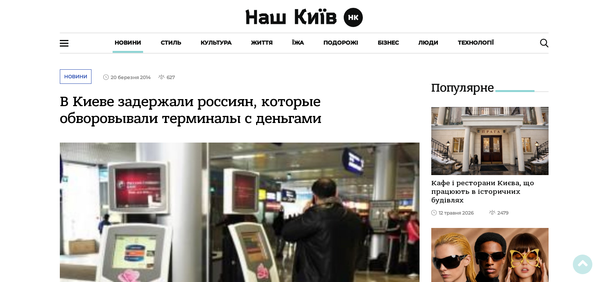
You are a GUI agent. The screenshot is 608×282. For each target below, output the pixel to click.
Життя (262, 42)
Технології (476, 42)
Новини (128, 42)
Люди (428, 42)
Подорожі (340, 42)
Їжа (298, 42)
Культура (216, 42)
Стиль (171, 42)
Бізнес (388, 42)
